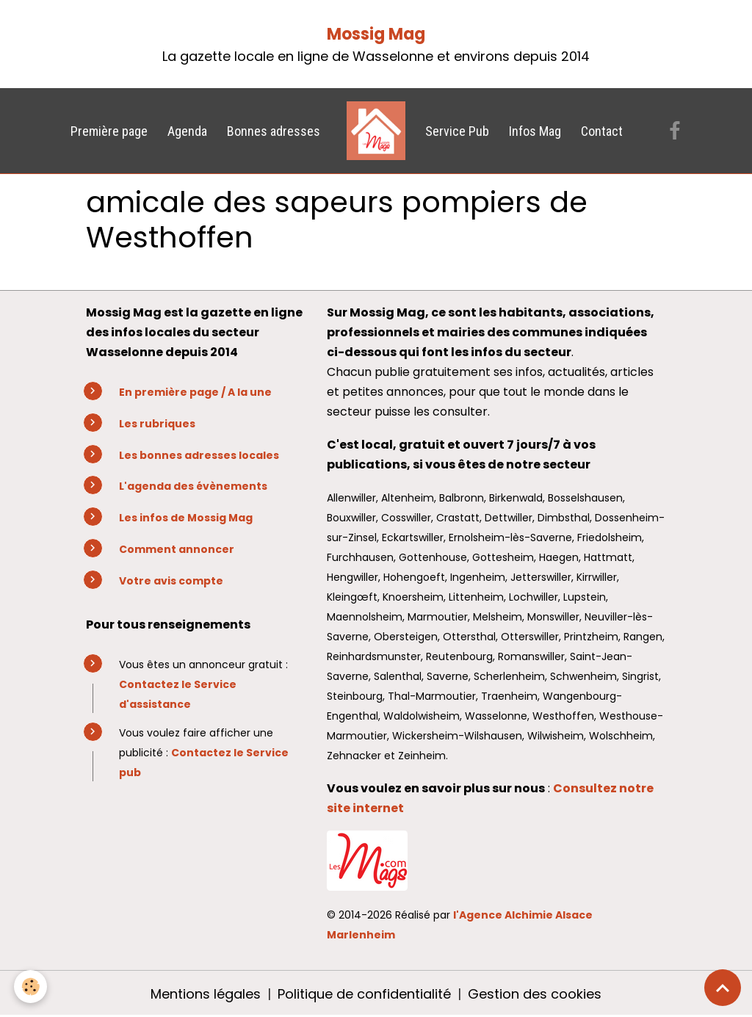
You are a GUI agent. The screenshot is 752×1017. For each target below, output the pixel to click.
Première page (109, 131)
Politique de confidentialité (364, 994)
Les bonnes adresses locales (199, 455)
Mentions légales (206, 994)
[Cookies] (31, 986)
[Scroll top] (722, 987)
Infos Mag (535, 131)
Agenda (187, 131)
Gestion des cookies (534, 994)
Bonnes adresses (273, 131)
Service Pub (457, 131)
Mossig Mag (376, 34)
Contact (602, 131)
